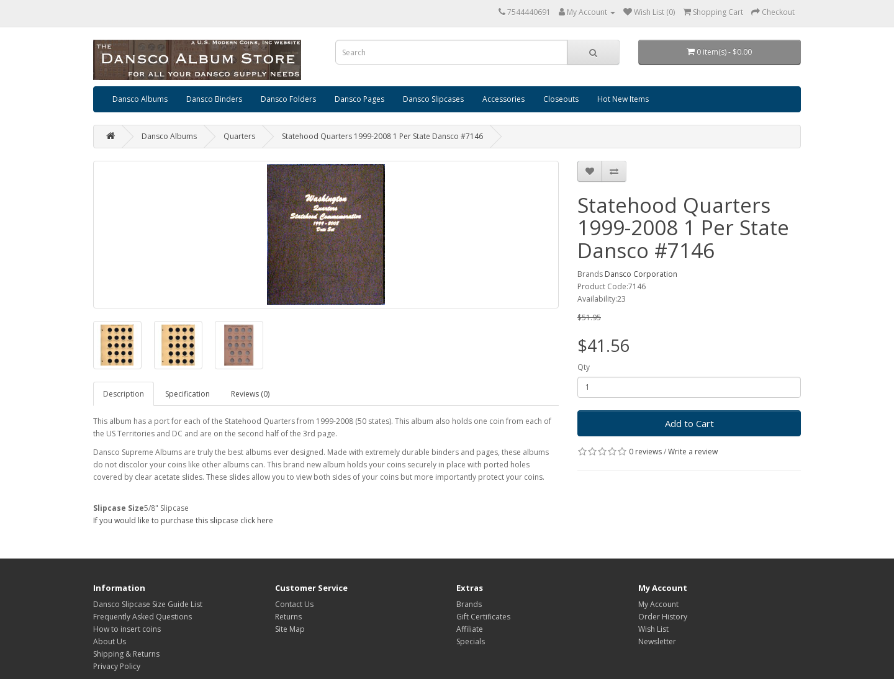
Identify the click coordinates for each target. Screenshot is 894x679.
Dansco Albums (140, 99)
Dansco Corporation (641, 274)
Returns (288, 616)
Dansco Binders (214, 99)
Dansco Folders (288, 99)
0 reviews (645, 451)
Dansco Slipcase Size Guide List (147, 604)
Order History (662, 616)
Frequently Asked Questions (142, 616)
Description (123, 394)
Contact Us (294, 604)
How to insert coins (127, 629)
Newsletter (657, 641)
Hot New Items (623, 99)
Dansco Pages (359, 99)
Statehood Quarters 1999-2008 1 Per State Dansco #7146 (382, 136)
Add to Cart (689, 423)
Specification (187, 394)
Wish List (653, 629)
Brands (469, 604)
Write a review (693, 451)
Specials (470, 641)
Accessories (503, 99)
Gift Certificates (483, 616)
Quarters (239, 136)
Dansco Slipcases (433, 99)
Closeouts (561, 99)
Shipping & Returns (126, 654)
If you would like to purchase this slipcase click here (183, 520)
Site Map (290, 629)
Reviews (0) (250, 394)
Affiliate (469, 629)
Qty (583, 367)
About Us (109, 641)
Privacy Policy (116, 666)
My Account (658, 604)
